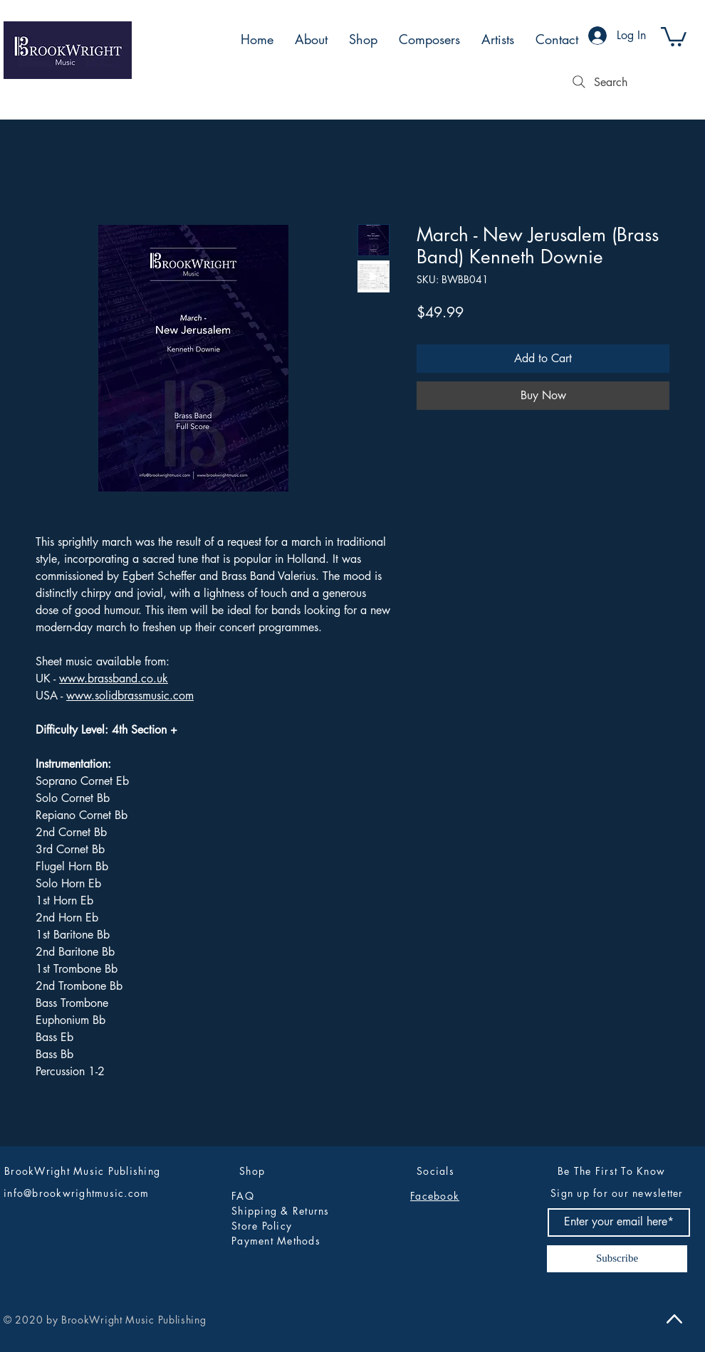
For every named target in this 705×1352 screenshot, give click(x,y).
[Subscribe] (617, 1258)
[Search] (598, 82)
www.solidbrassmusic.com (130, 695)
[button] (673, 35)
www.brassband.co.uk (113, 678)
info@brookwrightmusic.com (77, 1193)
